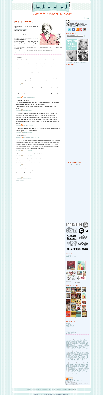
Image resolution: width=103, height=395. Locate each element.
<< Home (18, 182)
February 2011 (76, 358)
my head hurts (69, 324)
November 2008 (76, 350)
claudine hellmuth (27, 97)
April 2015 (82, 372)
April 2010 (77, 355)
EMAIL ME (69, 255)
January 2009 (69, 351)
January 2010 (80, 354)
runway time (68, 330)
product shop (43, 389)
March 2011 (83, 358)
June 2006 (85, 340)
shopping (68, 323)
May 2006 (79, 340)
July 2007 (82, 344)
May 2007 (71, 344)
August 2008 (77, 348)
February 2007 (76, 343)
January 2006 (77, 339)
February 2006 (84, 339)
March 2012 (71, 363)
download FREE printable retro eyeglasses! (77, 62)
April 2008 (77, 347)
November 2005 (84, 337)
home (75, 389)
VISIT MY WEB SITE (71, 256)
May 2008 (82, 347)
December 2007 (72, 346)
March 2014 (71, 370)
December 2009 (72, 354)
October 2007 (80, 345)
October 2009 (80, 353)
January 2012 (80, 362)
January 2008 (80, 346)
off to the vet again (70, 326)
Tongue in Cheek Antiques (29, 137)
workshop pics (69, 333)
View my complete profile (75, 26)
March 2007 (83, 343)
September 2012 (84, 364)
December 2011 (72, 362)
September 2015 (69, 374)
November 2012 (76, 365)
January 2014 (80, 369)
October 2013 (80, 368)
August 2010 (77, 356)
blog (63, 389)
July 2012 (71, 364)
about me (67, 389)
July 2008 (71, 348)
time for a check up (70, 331)
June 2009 (76, 352)
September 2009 (72, 353)
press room (58, 389)
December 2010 (84, 357)
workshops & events (50, 389)
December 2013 (72, 369)
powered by (20, 37)
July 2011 (82, 359)
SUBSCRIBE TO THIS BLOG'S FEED (73, 380)
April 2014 (77, 370)
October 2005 (77, 337)
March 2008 (71, 347)
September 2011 (72, 360)
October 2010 (69, 357)
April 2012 (77, 363)
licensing (37, 389)
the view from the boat (71, 332)
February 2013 (76, 366)
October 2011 (80, 360)
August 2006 (74, 341)
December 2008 (84, 350)
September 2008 (84, 348)
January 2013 (69, 366)
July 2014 (71, 371)
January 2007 (69, 343)
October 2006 (69, 342)
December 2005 (69, 339)
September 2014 (84, 371)
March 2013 (83, 366)
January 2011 (69, 358)
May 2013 (71, 367)
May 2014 (82, 370)
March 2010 (71, 355)
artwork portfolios (30, 389)
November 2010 (76, 357)
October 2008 (69, 350)
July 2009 (82, 352)
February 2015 (76, 372)
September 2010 (84, 356)
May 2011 (71, 359)
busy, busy (68, 327)
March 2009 (83, 351)
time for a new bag (70, 325)
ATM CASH (18, 176)
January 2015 (69, 372)
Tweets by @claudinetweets (77, 164)
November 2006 (76, 342)
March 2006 (68, 340)
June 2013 (76, 367)
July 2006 (68, 341)
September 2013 (72, 368)
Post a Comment (20, 180)
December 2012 (84, 365)
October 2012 (69, 365)
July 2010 (71, 356)
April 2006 (74, 340)
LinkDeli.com (68, 281)
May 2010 (82, 355)
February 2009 (76, 351)
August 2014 (77, 371)
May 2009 (71, 352)
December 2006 (84, 342)
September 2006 (81, 341)
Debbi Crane (25, 125)
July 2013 (82, 367)
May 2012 (82, 363)
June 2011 (76, 359)
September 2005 (69, 337)
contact (71, 389)
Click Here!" (37, 162)
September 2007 (72, 345)
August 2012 (77, 364)
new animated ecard (70, 328)
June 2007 (76, 344)
